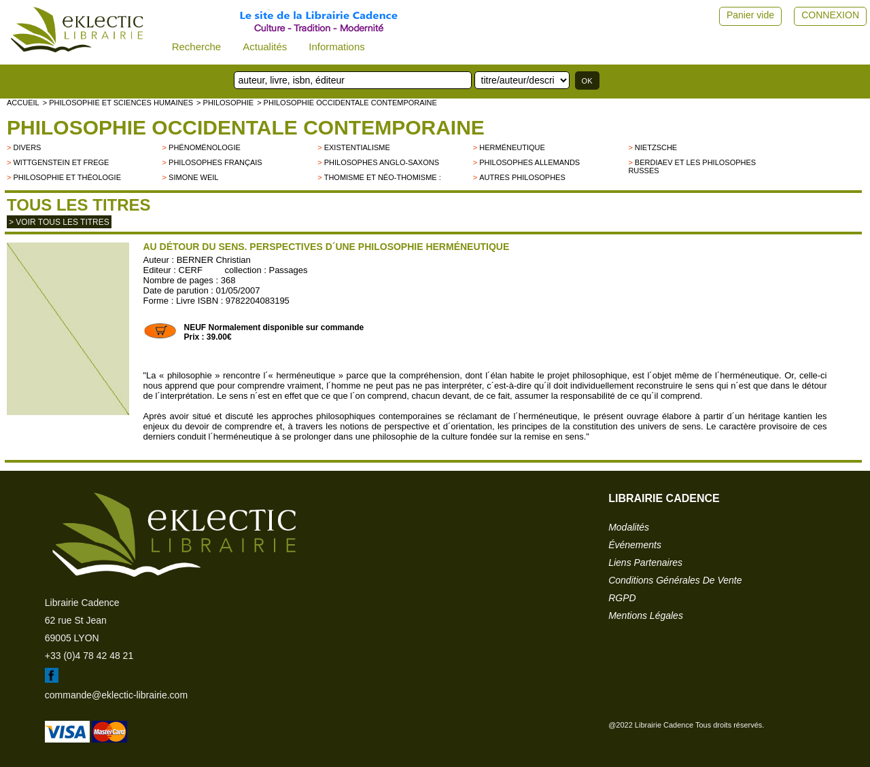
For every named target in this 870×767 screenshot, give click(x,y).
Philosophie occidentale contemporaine (246, 127)
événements (634, 544)
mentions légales (645, 615)
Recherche (197, 46)
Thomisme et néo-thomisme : (382, 177)
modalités (628, 527)
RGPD (622, 597)
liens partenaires (645, 562)
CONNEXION (830, 15)
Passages (287, 270)
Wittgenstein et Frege (61, 162)
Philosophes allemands (529, 162)
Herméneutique (512, 147)
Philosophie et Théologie (67, 177)
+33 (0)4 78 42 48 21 (89, 655)
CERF (191, 270)
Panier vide (750, 15)
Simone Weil (193, 177)
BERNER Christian (214, 260)
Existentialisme (357, 147)
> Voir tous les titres (59, 222)
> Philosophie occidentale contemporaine (347, 103)
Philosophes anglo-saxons (381, 162)
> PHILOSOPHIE (225, 103)
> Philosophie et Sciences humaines (118, 103)
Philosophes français (215, 162)
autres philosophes (522, 177)
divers (27, 147)
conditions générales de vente (675, 580)
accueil (23, 103)
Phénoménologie (205, 147)
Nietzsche (656, 147)
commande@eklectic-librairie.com (116, 695)
